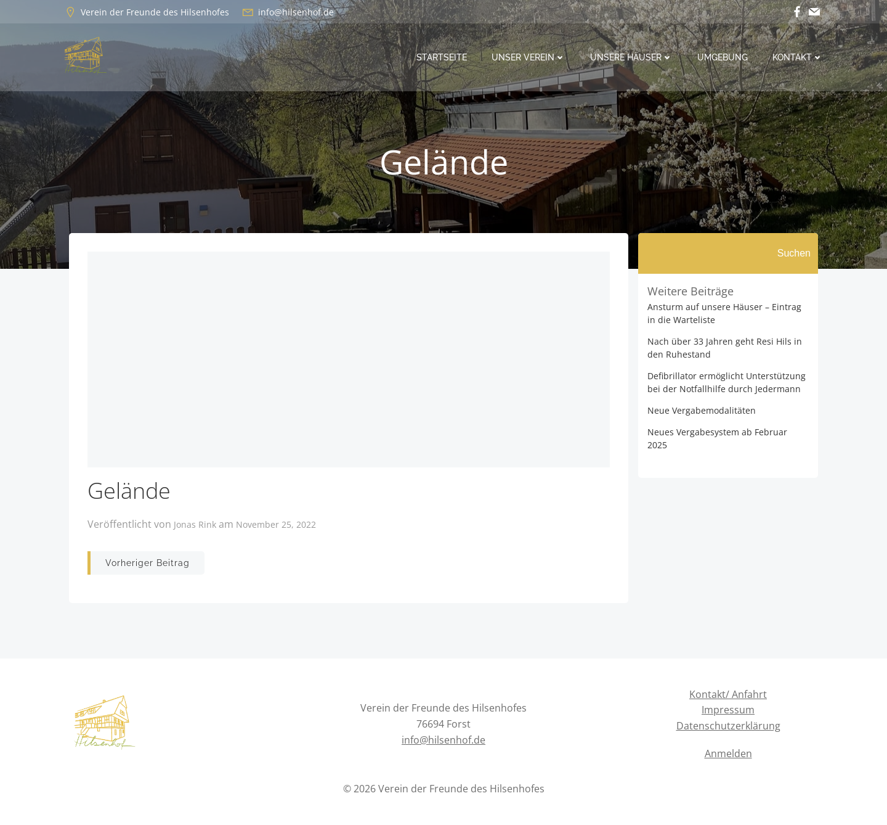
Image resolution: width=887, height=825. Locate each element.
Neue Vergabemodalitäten (701, 410)
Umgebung (722, 57)
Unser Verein (528, 57)
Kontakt (797, 57)
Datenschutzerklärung (728, 726)
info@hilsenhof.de (443, 740)
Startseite (441, 57)
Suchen (794, 253)
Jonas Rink (195, 524)
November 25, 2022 (276, 524)
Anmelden (728, 753)
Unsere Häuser (631, 57)
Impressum (728, 709)
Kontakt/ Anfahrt (728, 694)
